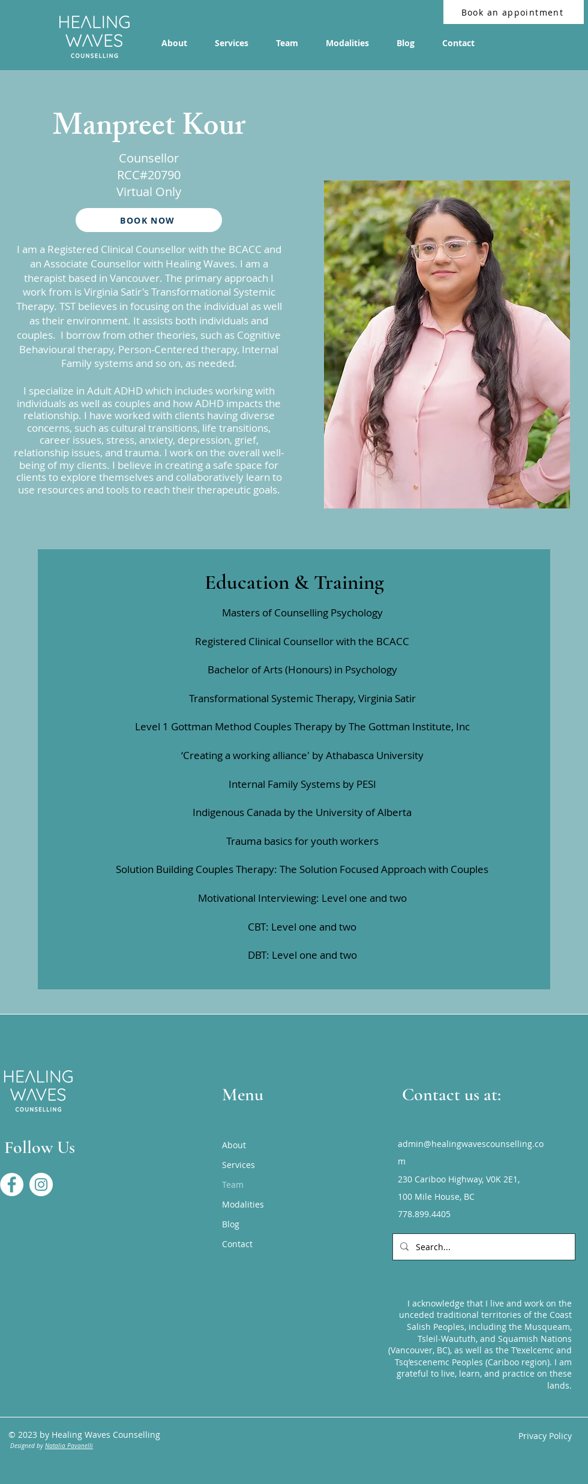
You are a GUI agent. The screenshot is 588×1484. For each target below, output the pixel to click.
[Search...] (483, 1247)
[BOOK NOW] (149, 220)
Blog (230, 1224)
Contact (237, 1244)
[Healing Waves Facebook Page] (11, 1184)
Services (238, 1164)
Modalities (243, 1204)
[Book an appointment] (513, 12)
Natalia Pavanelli (69, 1446)
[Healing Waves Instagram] (41, 1184)
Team (233, 1184)
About (234, 1145)
